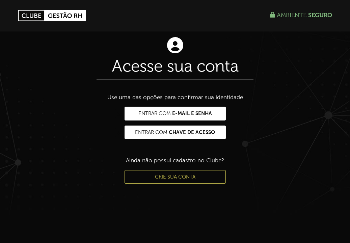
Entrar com (168, 113)
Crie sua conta (175, 177)
